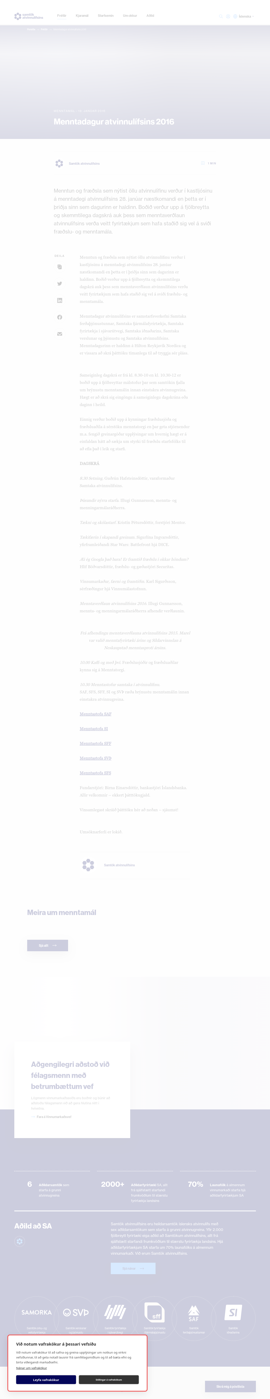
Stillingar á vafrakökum (109, 1379)
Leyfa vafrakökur (46, 1380)
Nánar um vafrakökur (31, 1368)
